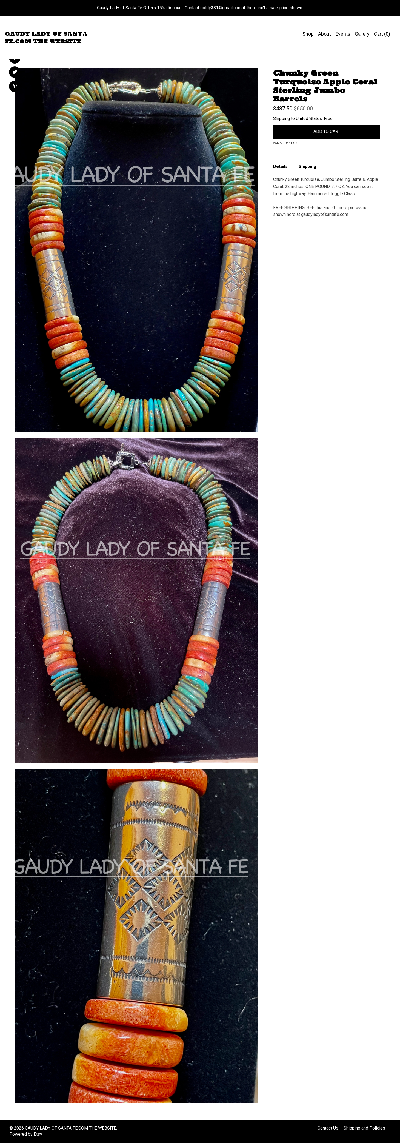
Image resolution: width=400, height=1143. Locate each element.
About (324, 34)
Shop (308, 34)
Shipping (307, 166)
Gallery (362, 34)
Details (280, 166)
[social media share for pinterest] (15, 87)
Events (342, 34)
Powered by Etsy (25, 1134)
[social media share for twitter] (15, 72)
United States (309, 118)
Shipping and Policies (364, 1128)
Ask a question (285, 143)
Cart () (382, 34)
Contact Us (328, 1128)
